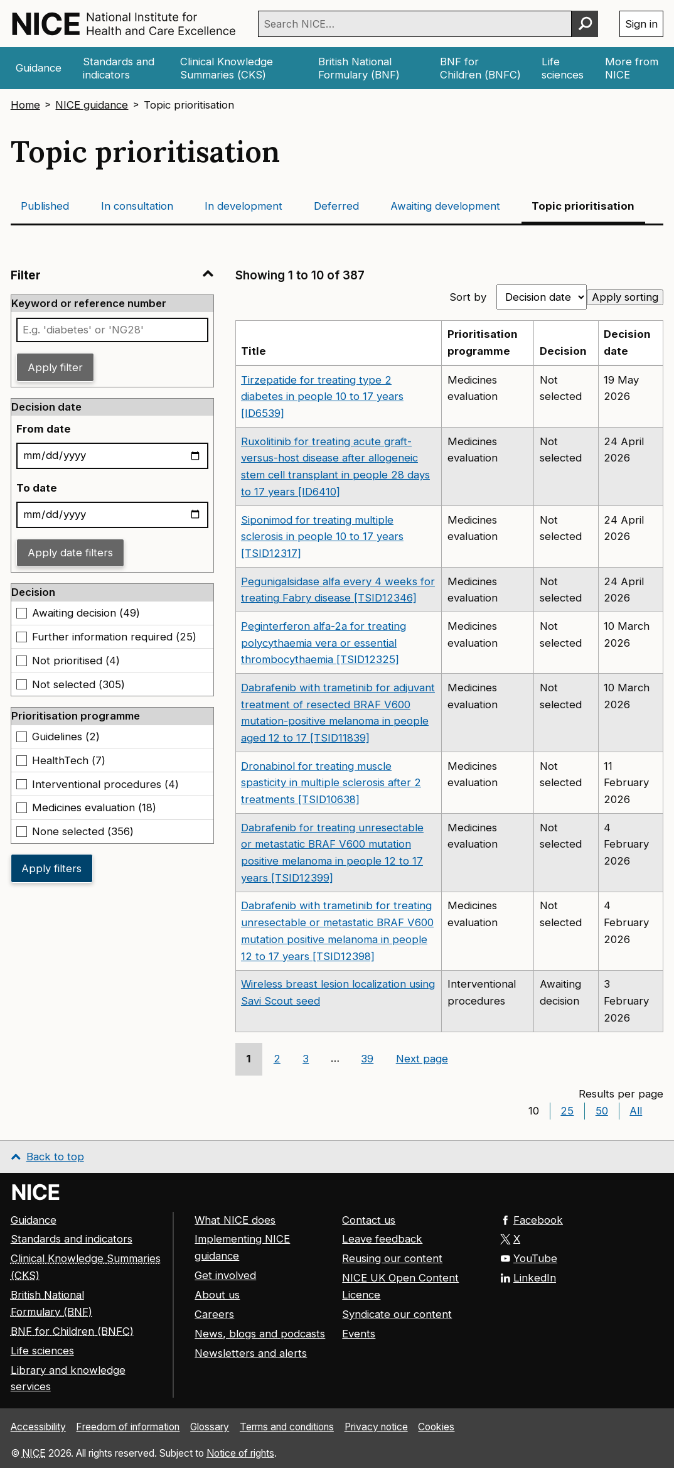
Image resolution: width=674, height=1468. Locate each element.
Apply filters (51, 868)
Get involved (225, 1275)
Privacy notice (376, 1427)
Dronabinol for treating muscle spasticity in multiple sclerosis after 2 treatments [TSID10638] (331, 783)
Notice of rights (240, 1453)
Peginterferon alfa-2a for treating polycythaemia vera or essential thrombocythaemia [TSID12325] (323, 643)
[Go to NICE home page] (36, 1191)
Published (45, 206)
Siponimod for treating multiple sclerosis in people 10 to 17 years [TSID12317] (322, 537)
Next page (422, 1058)
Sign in (641, 24)
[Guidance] (39, 68)
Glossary (209, 1427)
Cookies (436, 1427)
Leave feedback (382, 1239)
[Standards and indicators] (120, 68)
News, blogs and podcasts (260, 1333)
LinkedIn (528, 1277)
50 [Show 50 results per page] (602, 1110)
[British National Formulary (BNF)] (368, 68)
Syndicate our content (397, 1314)
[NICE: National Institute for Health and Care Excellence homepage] (124, 24)
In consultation (137, 206)
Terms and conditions (287, 1427)
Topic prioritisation (583, 206)
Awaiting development (445, 206)
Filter (112, 275)
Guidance (33, 1219)
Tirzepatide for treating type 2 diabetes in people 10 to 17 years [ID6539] (322, 397)
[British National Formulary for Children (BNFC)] (481, 68)
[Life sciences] (563, 68)
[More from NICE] (632, 68)
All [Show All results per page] (635, 1110)
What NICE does (235, 1219)
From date (43, 429)
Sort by (467, 297)
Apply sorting (625, 297)
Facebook (531, 1219)
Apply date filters (70, 552)
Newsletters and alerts (251, 1353)
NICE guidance (91, 105)
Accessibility (38, 1427)
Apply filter (55, 367)
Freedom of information (127, 1427)
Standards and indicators (71, 1239)
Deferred (336, 206)
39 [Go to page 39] (367, 1058)
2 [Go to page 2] (277, 1058)
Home (25, 105)
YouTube (528, 1258)
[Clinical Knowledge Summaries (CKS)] (238, 68)
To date (36, 488)
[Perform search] (585, 24)
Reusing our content (392, 1258)
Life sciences (42, 1350)
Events (358, 1333)
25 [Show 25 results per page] (567, 1110)
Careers (214, 1314)
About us (217, 1294)
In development (243, 206)
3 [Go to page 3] (305, 1058)
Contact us (368, 1219)
